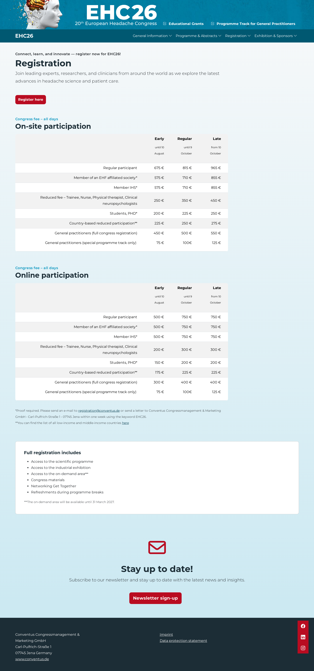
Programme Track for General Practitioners (253, 24)
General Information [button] (152, 36)
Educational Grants (183, 24)
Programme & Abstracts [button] (199, 36)
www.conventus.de (32, 659)
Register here (30, 99)
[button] (303, 626)
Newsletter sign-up (155, 598)
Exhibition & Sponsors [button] (275, 36)
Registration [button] (238, 36)
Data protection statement (183, 641)
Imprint (166, 634)
